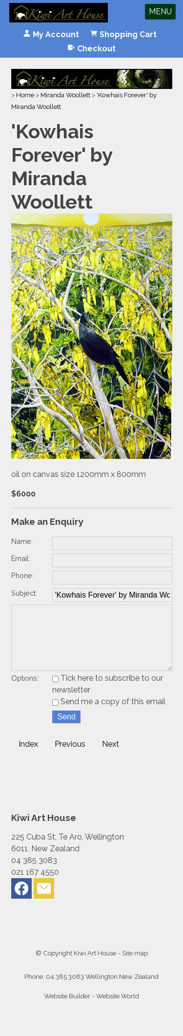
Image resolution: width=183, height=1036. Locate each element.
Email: (20, 558)
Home (25, 95)
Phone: (22, 575)
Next (110, 757)
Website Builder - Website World (91, 1010)
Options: (25, 692)
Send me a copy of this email (108, 715)
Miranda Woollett (65, 95)
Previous (70, 757)
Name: (22, 541)
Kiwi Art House (95, 967)
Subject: (24, 593)
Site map (135, 967)
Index (28, 757)
